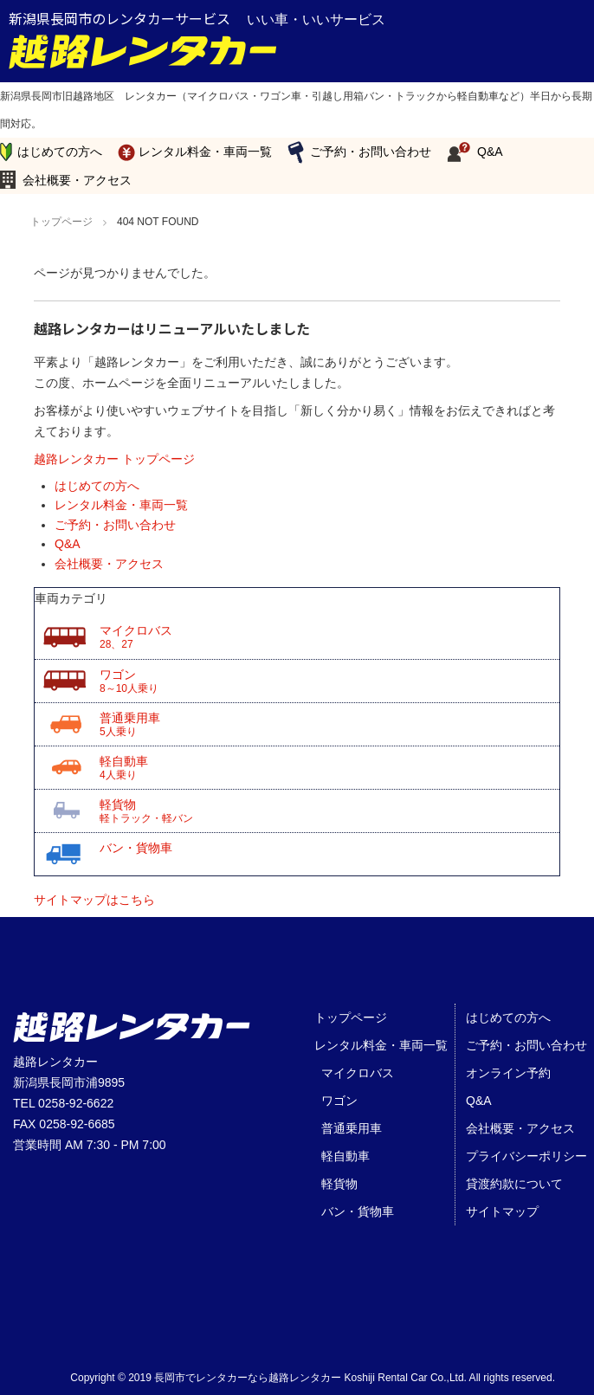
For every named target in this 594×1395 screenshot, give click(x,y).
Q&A (490, 151)
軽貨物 (329, 811)
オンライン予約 (508, 1073)
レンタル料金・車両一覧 (205, 151)
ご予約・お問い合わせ (370, 151)
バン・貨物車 (136, 848)
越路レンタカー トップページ (114, 459)
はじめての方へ (59, 151)
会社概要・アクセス (77, 180)
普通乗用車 (329, 725)
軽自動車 (329, 768)
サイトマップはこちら (94, 900)
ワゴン (329, 681)
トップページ (350, 1017)
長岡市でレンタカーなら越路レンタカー (247, 1378)
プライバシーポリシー (526, 1156)
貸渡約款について (514, 1184)
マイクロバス (329, 637)
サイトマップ (502, 1211)
